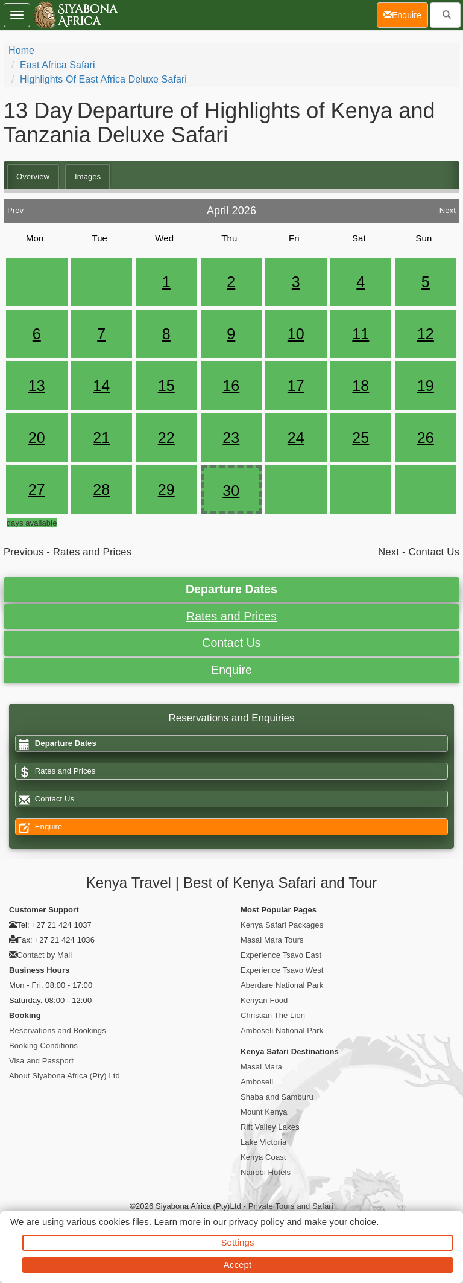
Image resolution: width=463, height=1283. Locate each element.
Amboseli (257, 1081)
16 (230, 385)
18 (360, 385)
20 (36, 437)
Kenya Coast (263, 1157)
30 (230, 490)
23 (230, 437)
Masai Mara (261, 1066)
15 (166, 385)
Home (21, 50)
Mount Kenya (264, 1111)
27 (36, 489)
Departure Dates (231, 589)
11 (360, 333)
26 (425, 437)
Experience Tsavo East (281, 955)
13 (36, 385)
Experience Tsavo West (282, 970)
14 (101, 385)
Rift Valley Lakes (270, 1127)
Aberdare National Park (282, 985)
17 (296, 385)
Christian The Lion (273, 1015)
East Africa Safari (57, 65)
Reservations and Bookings (57, 1030)
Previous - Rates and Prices (67, 552)
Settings (237, 1242)
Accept (237, 1264)
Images (88, 176)
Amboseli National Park (282, 1030)
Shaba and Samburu (277, 1096)
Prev (15, 207)
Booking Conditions (43, 1045)
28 (101, 489)
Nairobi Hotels (266, 1172)
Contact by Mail (44, 955)
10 (296, 333)
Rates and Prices (231, 616)
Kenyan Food (264, 1000)
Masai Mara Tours (272, 939)
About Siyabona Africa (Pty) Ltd (64, 1075)
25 (360, 437)
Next (447, 207)
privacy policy (256, 1222)
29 (166, 489)
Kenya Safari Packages (282, 924)
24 (296, 437)
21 (101, 437)
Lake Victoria (263, 1142)
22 (166, 437)
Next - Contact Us (418, 552)
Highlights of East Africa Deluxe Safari (103, 79)
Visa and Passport (41, 1060)
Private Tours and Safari (290, 1206)
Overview (32, 176)
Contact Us (231, 642)
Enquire (231, 670)
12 (425, 333)
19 (425, 385)
